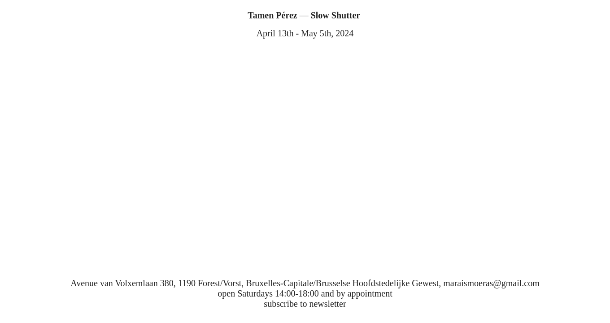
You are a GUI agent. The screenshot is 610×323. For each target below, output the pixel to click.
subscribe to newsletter (305, 304)
